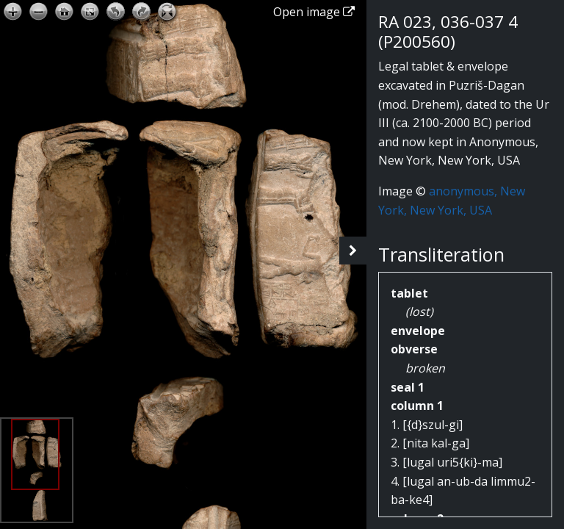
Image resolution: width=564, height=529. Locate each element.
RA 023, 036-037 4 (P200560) (448, 31)
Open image (314, 12)
